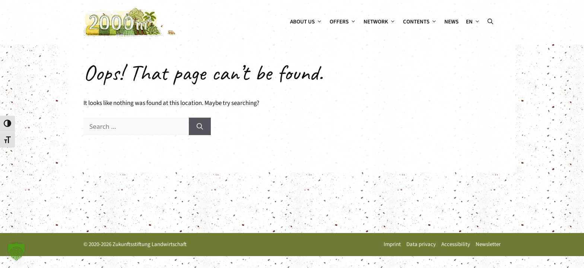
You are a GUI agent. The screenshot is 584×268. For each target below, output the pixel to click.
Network (381, 22)
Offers (345, 22)
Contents (422, 22)
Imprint (392, 244)
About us (308, 22)
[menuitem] (473, 22)
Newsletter (488, 244)
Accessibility (455, 244)
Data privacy (421, 244)
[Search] (200, 126)
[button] (490, 22)
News (451, 22)
